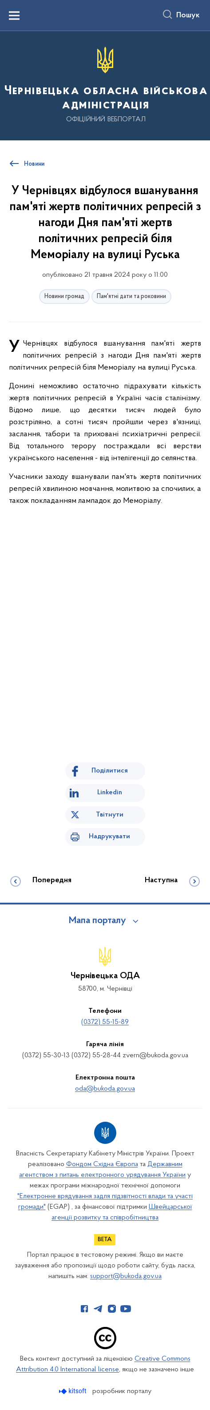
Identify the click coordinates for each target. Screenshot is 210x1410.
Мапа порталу (97, 921)
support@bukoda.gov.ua (126, 1276)
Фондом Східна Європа (102, 1164)
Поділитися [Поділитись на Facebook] (109, 770)
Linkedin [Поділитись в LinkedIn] (109, 792)
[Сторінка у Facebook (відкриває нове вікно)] (84, 1308)
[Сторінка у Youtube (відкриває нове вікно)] (125, 1308)
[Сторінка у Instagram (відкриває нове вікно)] (112, 1308)
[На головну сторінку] (105, 85)
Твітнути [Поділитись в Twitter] (109, 814)
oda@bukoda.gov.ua (105, 1088)
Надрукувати (109, 836)
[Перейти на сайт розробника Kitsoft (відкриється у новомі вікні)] (73, 1391)
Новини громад (64, 296)
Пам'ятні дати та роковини (131, 296)
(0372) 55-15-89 (105, 1022)
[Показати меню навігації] (14, 15)
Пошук (188, 16)
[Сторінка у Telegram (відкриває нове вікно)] (98, 1308)
